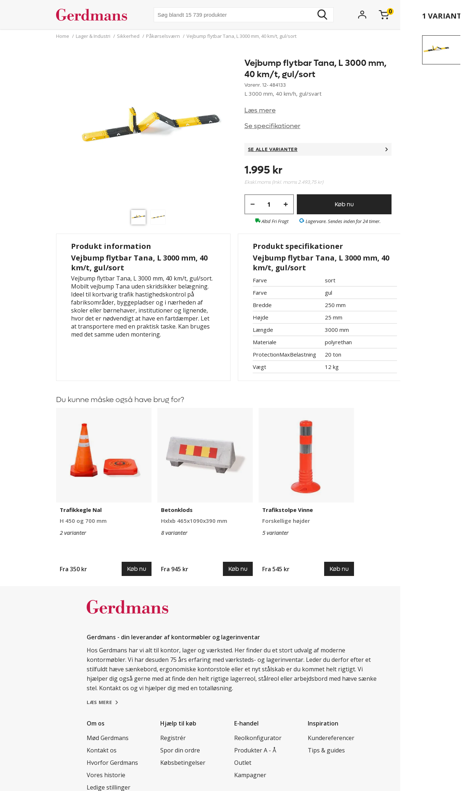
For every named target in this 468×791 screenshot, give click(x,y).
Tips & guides (326, 750)
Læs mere (260, 110)
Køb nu (344, 204)
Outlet (242, 763)
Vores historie (106, 775)
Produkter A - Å (255, 750)
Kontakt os (102, 750)
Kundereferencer (331, 738)
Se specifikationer (272, 126)
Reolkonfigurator (258, 738)
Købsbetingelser (182, 763)
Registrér (173, 738)
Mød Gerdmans (108, 738)
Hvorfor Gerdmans (112, 763)
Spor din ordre (180, 750)
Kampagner (250, 775)
